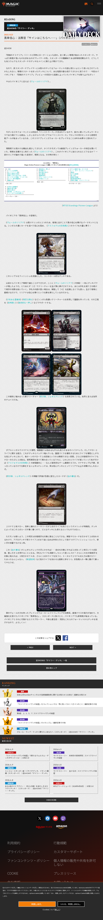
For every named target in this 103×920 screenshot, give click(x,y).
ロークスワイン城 (13, 172)
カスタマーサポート (68, 851)
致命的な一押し (44, 169)
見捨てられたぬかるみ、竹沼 (16, 175)
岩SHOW (94, 44)
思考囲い (42, 171)
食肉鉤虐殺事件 (75, 179)
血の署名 (42, 174)
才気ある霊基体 (12, 187)
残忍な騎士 (11, 190)
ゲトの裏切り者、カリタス (79, 169)
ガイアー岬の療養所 (14, 179)
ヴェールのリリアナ (39, 81)
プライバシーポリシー (23, 851)
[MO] (71, 165)
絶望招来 (42, 175)
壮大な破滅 (74, 174)
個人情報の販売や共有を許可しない (75, 862)
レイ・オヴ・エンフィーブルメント (81, 171)
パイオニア (86, 44)
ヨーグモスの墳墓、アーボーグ (17, 177)
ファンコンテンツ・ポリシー (28, 860)
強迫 (72, 172)
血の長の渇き (43, 172)
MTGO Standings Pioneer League (78, 205)
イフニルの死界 (12, 171)
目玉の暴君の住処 (13, 174)
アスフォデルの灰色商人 (15, 193)
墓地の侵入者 (12, 188)
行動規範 (60, 842)
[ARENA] (76, 165)
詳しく (57, 909)
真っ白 (73, 175)
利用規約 (13, 842)
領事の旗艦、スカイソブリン (80, 180)
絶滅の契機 (74, 177)
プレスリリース (65, 873)
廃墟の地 (10, 180)
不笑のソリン (43, 179)
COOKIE (12, 873)
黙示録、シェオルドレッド (16, 191)
